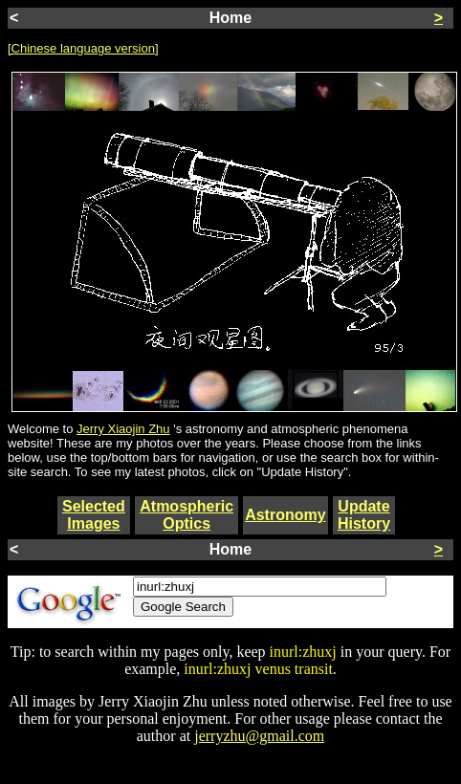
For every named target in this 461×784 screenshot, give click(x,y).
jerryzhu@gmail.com (259, 736)
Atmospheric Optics (186, 515)
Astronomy (285, 515)
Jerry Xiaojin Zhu (123, 429)
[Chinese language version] (83, 48)
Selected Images (93, 515)
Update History (364, 515)
